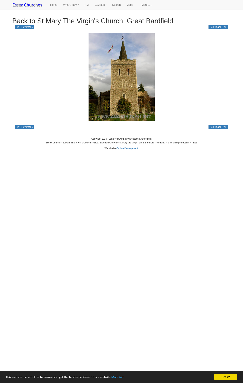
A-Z (87, 4)
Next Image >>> (218, 27)
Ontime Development (127, 148)
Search (116, 4)
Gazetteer (100, 4)
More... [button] (146, 4)
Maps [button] (131, 4)
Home (53, 4)
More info (117, 377)
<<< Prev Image (24, 27)
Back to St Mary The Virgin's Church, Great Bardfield (92, 21)
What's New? (71, 4)
